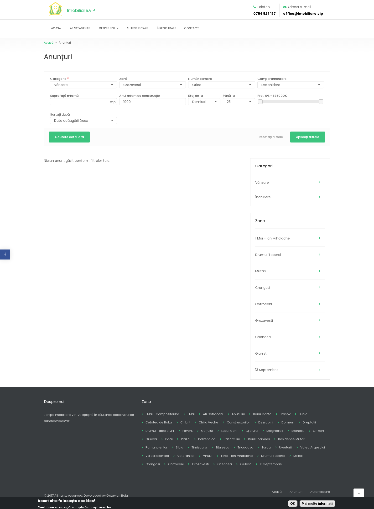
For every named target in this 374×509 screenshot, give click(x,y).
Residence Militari (291, 439)
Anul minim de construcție (139, 95)
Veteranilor (186, 455)
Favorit (187, 430)
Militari (260, 271)
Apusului (238, 414)
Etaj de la (195, 95)
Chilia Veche (208, 422)
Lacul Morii (229, 430)
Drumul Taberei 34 (159, 430)
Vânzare (262, 182)
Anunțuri (296, 491)
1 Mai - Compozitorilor (162, 414)
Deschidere (270, 84)
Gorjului (207, 430)
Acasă (56, 28)
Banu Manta (262, 414)
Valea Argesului (312, 447)
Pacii (169, 439)
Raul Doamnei (259, 439)
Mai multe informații (317, 504)
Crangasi (262, 287)
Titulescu (222, 447)
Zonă (123, 78)
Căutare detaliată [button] (69, 137)
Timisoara (199, 447)
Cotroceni (263, 304)
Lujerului (252, 430)
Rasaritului (232, 439)
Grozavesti (132, 84)
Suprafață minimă (64, 95)
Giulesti (261, 353)
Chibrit (185, 422)
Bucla (303, 414)
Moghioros (274, 430)
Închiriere (263, 197)
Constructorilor (238, 422)
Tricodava (245, 447)
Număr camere (200, 78)
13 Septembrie (267, 369)
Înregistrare (166, 28)
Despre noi (107, 28)
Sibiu (179, 447)
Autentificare (137, 28)
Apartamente (80, 28)
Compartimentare (271, 78)
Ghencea (263, 337)
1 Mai (191, 414)
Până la (229, 95)
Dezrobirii (265, 422)
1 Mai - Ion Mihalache (272, 238)
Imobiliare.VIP (81, 10)
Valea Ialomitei (157, 455)
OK (292, 504)
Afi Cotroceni (213, 414)
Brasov (285, 414)
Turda (266, 447)
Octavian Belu (117, 495)
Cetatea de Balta (158, 422)
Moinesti (297, 430)
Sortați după (60, 114)
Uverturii (285, 447)
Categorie (58, 78)
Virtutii (207, 455)
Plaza (185, 439)
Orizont (318, 430)
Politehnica (206, 439)
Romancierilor (156, 447)
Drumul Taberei (268, 254)
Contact (191, 28)
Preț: (272, 95)
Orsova (151, 439)
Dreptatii (309, 422)
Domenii (287, 422)
